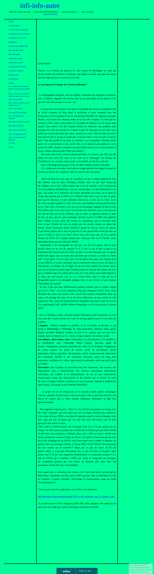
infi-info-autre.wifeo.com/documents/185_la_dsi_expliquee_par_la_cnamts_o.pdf (76, 496)
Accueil (11, 21)
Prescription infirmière (16, 71)
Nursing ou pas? (14, 75)
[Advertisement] (77, 41)
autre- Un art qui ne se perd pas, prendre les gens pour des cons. (19, 95)
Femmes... (12, 83)
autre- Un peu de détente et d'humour (17, 138)
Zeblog (11, 147)
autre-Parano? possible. (16, 126)
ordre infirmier (13, 79)
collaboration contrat (15, 58)
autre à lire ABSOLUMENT (18, 113)
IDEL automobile (14, 54)
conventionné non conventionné (19, 34)
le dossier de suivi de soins (17, 38)
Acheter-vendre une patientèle (18, 30)
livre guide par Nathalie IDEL (18, 46)
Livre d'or (12, 143)
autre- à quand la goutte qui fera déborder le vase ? (19, 104)
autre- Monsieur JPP (15, 99)
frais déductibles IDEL (16, 50)
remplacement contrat (16, 63)
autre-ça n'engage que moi (17, 134)
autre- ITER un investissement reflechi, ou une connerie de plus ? (19, 88)
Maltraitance (13, 42)
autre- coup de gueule (16, 109)
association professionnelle (17, 67)
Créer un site (85, 570)
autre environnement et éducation (16, 117)
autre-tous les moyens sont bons (19, 122)
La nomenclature (14, 26)
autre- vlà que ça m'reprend (17, 130)
